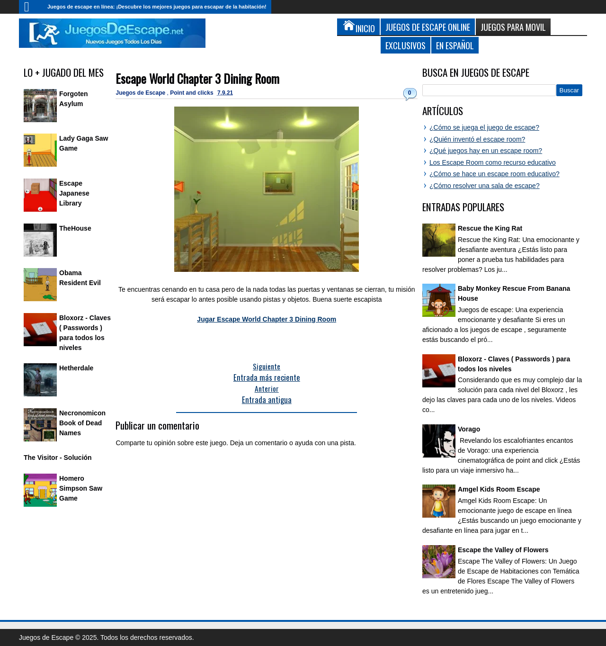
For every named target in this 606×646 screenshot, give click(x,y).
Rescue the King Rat (490, 228)
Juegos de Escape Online (427, 26)
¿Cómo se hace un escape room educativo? (494, 174)
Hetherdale (76, 368)
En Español (455, 45)
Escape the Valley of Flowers (503, 550)
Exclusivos (405, 45)
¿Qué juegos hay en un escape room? (485, 150)
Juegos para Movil (513, 26)
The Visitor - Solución (58, 457)
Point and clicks (192, 93)
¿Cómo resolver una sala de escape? (484, 185)
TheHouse (75, 228)
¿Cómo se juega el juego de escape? (484, 127)
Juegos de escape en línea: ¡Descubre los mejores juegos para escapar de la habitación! (157, 6)
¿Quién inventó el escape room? (477, 139)
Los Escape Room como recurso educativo (492, 162)
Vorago (469, 429)
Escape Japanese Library (74, 193)
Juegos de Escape (141, 93)
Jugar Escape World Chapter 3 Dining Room (266, 319)
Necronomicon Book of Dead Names (82, 423)
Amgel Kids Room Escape (499, 489)
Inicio (31, 7)
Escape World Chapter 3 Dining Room (197, 78)
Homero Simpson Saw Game (80, 488)
